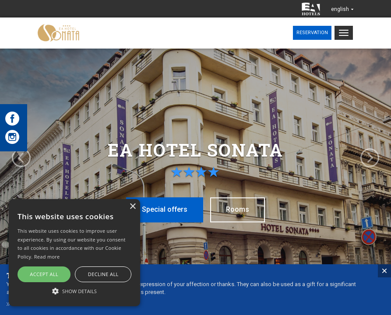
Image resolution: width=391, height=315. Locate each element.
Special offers (160, 209)
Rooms (243, 209)
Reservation (312, 32)
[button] (74, 291)
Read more (47, 256)
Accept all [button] (44, 274)
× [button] (132, 206)
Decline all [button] (103, 274)
